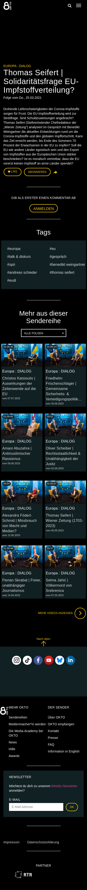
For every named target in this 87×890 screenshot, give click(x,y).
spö (12, 264)
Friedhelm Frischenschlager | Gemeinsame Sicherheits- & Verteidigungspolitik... (63, 388)
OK (72, 807)
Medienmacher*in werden (27, 724)
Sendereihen (18, 717)
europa (15, 249)
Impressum (11, 842)
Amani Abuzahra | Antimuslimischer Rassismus (17, 453)
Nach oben (43, 642)
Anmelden (43, 209)
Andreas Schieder (23, 272)
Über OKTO (56, 717)
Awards (14, 756)
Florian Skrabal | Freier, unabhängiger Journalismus (21, 585)
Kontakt (53, 731)
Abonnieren (37, 172)
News (13, 742)
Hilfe (12, 749)
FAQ (51, 744)
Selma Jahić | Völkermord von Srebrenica (59, 585)
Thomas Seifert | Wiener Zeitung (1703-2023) (64, 520)
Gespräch (59, 257)
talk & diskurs (20, 257)
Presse (53, 738)
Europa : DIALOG (17, 66)
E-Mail (15, 799)
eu (54, 249)
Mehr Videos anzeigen (62, 613)
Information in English (64, 751)
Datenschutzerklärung (43, 842)
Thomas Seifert (63, 272)
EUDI (12, 280)
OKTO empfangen (61, 724)
